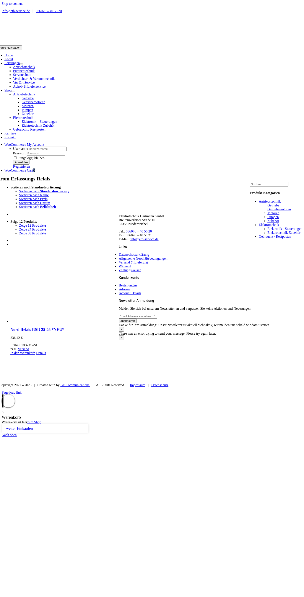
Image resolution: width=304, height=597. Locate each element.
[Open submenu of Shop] (13, 91)
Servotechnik (22, 75)
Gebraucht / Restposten (29, 129)
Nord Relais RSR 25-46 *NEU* (37, 329)
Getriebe (273, 205)
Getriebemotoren (279, 209)
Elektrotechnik (23, 117)
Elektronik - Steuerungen (284, 229)
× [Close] (121, 329)
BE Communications (75, 385)
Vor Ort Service (24, 82)
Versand (23, 349)
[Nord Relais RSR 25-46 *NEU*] (64, 286)
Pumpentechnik (24, 71)
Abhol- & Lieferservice (29, 86)
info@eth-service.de (16, 11)
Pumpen (273, 217)
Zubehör (273, 221)
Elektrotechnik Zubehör (283, 232)
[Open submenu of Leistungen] (21, 64)
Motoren (273, 213)
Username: (20, 148)
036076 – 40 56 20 (49, 11)
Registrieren (21, 166)
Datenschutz (159, 385)
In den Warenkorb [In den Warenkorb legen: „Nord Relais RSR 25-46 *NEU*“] (22, 353)
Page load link (12, 392)
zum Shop (34, 422)
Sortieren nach (35, 187)
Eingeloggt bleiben (29, 158)
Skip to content (12, 3)
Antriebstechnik (24, 67)
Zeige (23, 221)
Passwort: (19, 153)
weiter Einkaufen (19, 428)
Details (41, 353)
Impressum (137, 385)
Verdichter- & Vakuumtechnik (34, 78)
